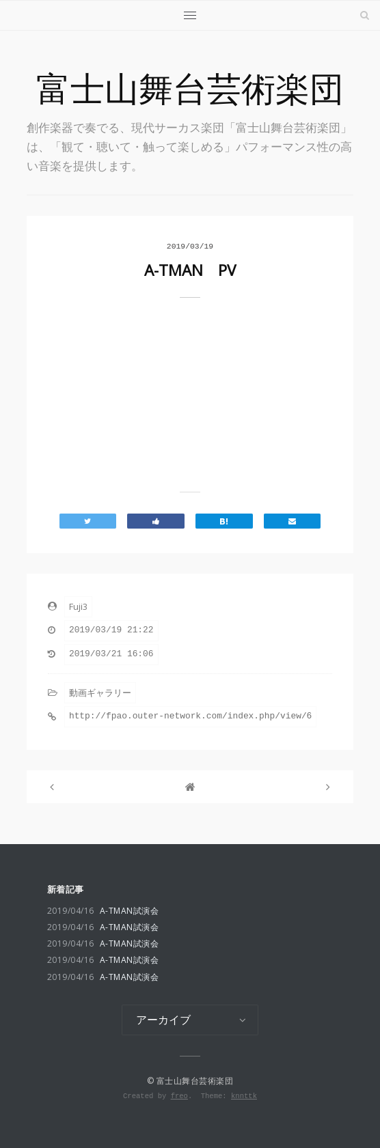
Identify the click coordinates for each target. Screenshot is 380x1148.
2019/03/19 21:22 (111, 630)
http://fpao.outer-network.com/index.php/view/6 (190, 716)
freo (179, 1096)
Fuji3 (78, 606)
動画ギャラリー (100, 692)
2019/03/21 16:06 (111, 654)
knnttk (244, 1096)
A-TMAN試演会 (103, 910)
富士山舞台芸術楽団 (190, 88)
